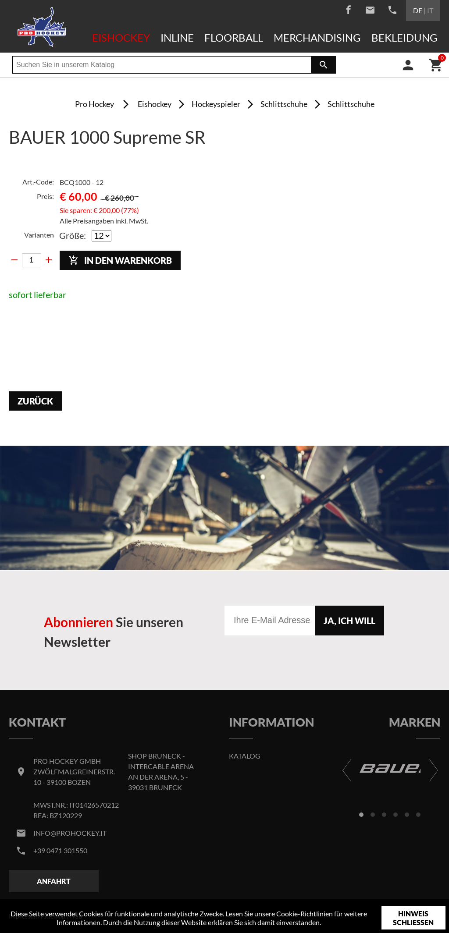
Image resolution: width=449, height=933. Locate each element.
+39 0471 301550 (60, 850)
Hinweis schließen (413, 917)
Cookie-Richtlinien (304, 913)
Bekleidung (404, 37)
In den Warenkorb (120, 260)
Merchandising (317, 37)
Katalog (244, 756)
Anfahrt (54, 881)
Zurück (35, 401)
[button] (361, 814)
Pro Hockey (94, 104)
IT (430, 10)
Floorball (233, 37)
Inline (177, 37)
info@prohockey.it (70, 833)
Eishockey (121, 37)
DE (417, 10)
